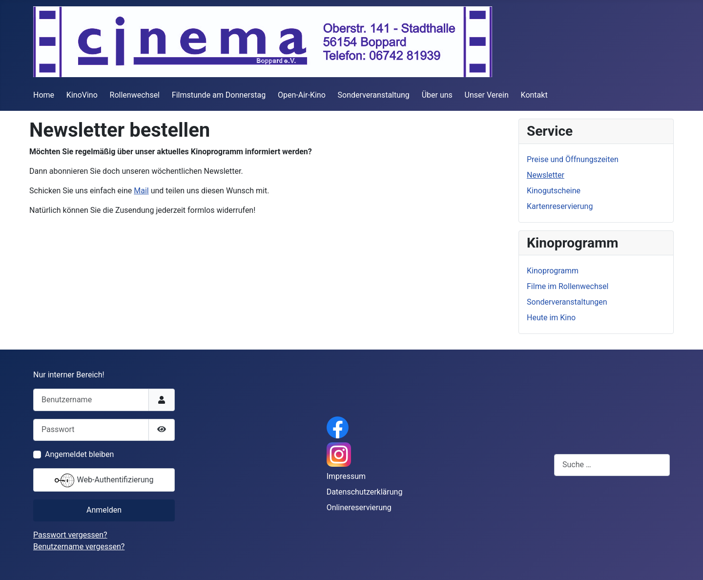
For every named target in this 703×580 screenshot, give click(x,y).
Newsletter (545, 175)
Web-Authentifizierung (104, 480)
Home (43, 95)
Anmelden (104, 510)
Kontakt (534, 95)
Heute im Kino (551, 317)
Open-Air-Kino (302, 95)
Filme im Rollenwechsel (567, 286)
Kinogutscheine (553, 190)
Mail (141, 190)
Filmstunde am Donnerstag (219, 95)
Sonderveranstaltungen (567, 302)
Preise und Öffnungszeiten (573, 159)
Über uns (437, 95)
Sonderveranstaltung (374, 95)
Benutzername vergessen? (78, 546)
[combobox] (612, 465)
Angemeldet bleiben (79, 454)
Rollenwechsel (135, 95)
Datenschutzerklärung (365, 492)
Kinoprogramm (553, 270)
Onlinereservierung (359, 507)
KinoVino (82, 95)
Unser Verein (487, 95)
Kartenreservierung (560, 206)
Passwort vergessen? (70, 534)
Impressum (346, 476)
